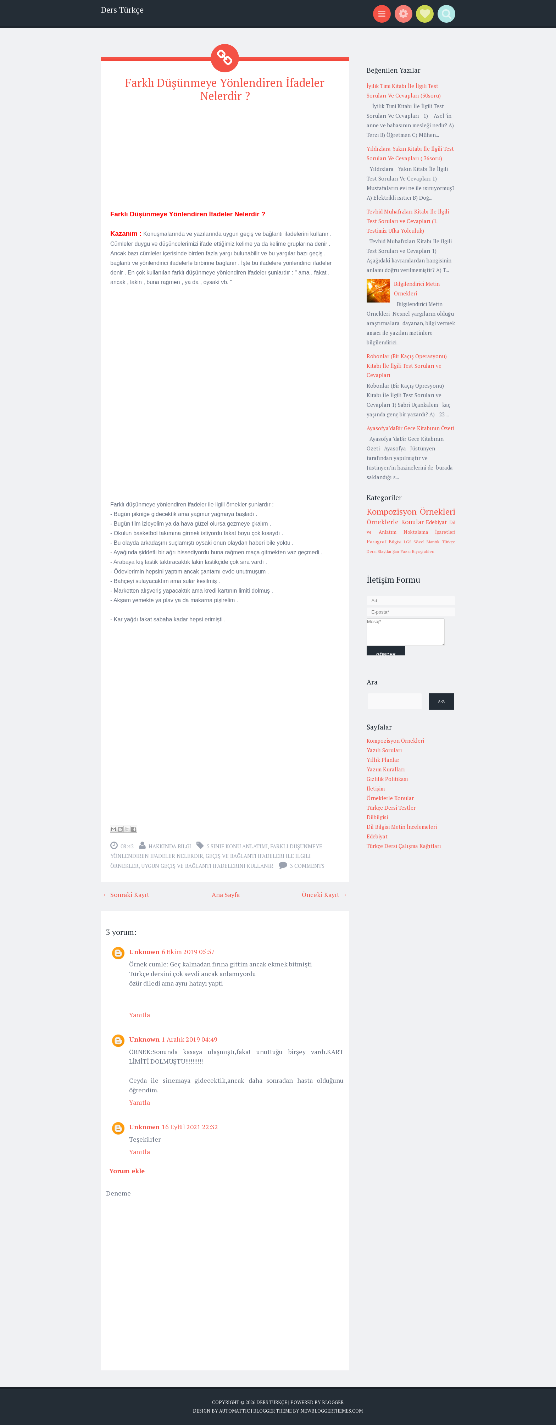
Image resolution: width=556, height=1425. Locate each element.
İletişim (376, 788)
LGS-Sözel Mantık (422, 541)
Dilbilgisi (377, 817)
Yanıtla (139, 1014)
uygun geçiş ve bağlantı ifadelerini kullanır (207, 865)
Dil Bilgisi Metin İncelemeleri (402, 826)
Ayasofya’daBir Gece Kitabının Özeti (410, 428)
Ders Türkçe (122, 9)
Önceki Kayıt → (324, 894)
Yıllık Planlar (383, 759)
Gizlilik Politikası (387, 778)
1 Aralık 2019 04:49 (189, 1039)
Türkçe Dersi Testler (391, 807)
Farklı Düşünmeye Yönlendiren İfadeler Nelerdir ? (224, 89)
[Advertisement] (224, 159)
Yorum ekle (127, 1170)
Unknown (144, 951)
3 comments (307, 865)
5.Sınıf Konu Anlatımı (237, 846)
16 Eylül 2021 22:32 (190, 1126)
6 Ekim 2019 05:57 (188, 951)
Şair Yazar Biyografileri (413, 551)
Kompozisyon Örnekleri (411, 511)
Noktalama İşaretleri (429, 532)
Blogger (333, 1402)
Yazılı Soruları (384, 750)
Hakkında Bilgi (170, 846)
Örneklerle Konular (395, 521)
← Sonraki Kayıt (125, 894)
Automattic (234, 1411)
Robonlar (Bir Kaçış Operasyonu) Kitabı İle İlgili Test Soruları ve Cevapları (407, 366)
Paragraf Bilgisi (384, 541)
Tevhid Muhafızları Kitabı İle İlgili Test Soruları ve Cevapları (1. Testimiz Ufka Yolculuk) (408, 221)
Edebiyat (436, 522)
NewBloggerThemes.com (331, 1411)
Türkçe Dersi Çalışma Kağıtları (404, 845)
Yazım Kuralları (386, 769)
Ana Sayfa (226, 894)
